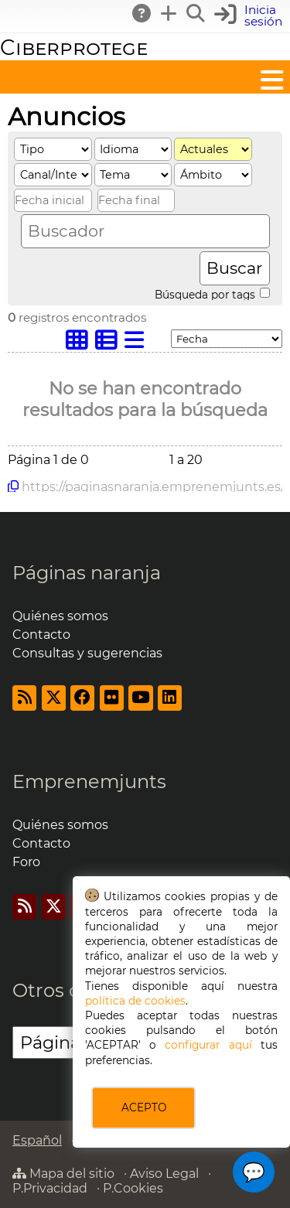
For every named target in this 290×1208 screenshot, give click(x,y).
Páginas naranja (86, 572)
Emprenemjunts (89, 781)
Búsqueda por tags (212, 294)
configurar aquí (208, 1045)
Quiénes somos (60, 616)
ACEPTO (143, 1107)
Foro (26, 862)
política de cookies (135, 1001)
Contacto (41, 634)
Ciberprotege (74, 47)
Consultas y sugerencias (87, 653)
